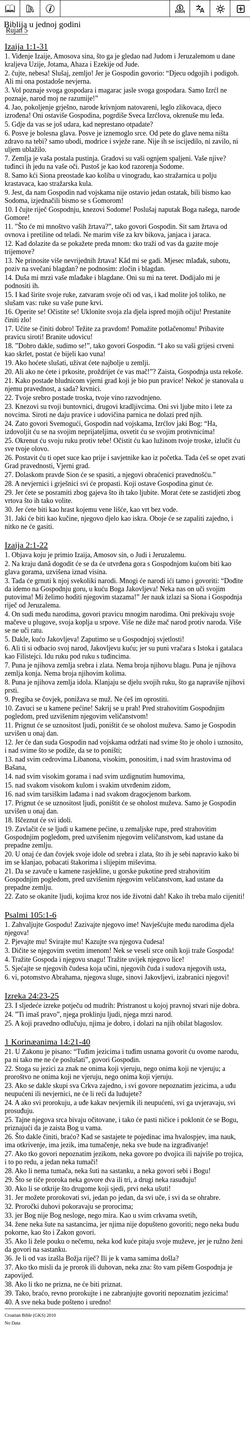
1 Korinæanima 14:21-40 (47, 1042)
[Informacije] (50, 7)
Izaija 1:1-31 (26, 46)
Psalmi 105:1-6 (31, 915)
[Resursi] (30, 7)
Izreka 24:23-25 (32, 995)
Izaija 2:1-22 (26, 545)
